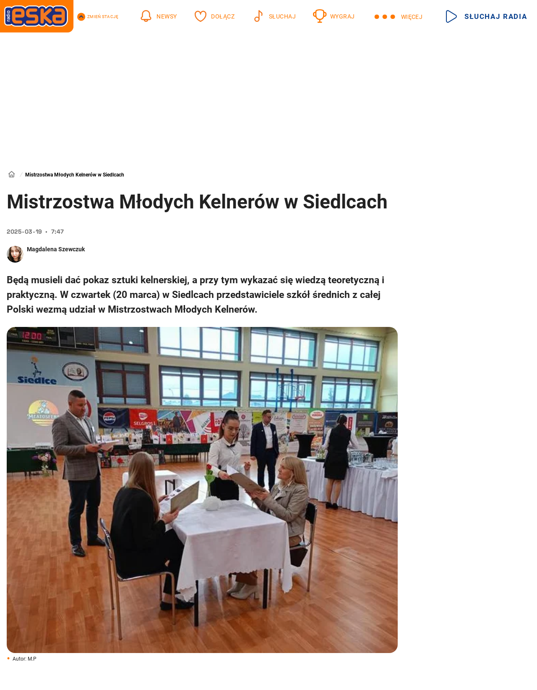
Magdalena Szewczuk (56, 249)
